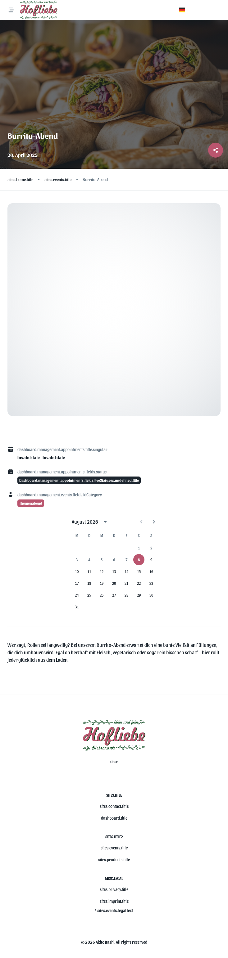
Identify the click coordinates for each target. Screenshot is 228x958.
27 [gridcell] (114, 595)
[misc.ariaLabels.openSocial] (111, 776)
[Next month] (154, 522)
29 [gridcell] (139, 595)
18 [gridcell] (89, 583)
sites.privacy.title (114, 889)
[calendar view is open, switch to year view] (105, 522)
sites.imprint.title (114, 901)
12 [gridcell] (101, 571)
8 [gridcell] (139, 559)
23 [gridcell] (151, 583)
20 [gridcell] (114, 583)
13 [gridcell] (114, 571)
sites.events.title (114, 847)
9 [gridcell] (151, 559)
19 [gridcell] (101, 583)
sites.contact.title (114, 806)
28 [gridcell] (126, 595)
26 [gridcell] (101, 595)
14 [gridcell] (126, 571)
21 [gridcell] (126, 583)
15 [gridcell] (139, 571)
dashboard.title (114, 818)
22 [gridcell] (139, 583)
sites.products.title (114, 859)
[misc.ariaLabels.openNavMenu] (11, 10)
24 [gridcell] (77, 595)
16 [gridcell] (151, 571)
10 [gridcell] (77, 571)
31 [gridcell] (77, 607)
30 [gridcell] (151, 595)
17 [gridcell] (77, 583)
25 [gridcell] (89, 595)
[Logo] (38, 10)
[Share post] (215, 150)
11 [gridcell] (89, 571)
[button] (182, 10)
